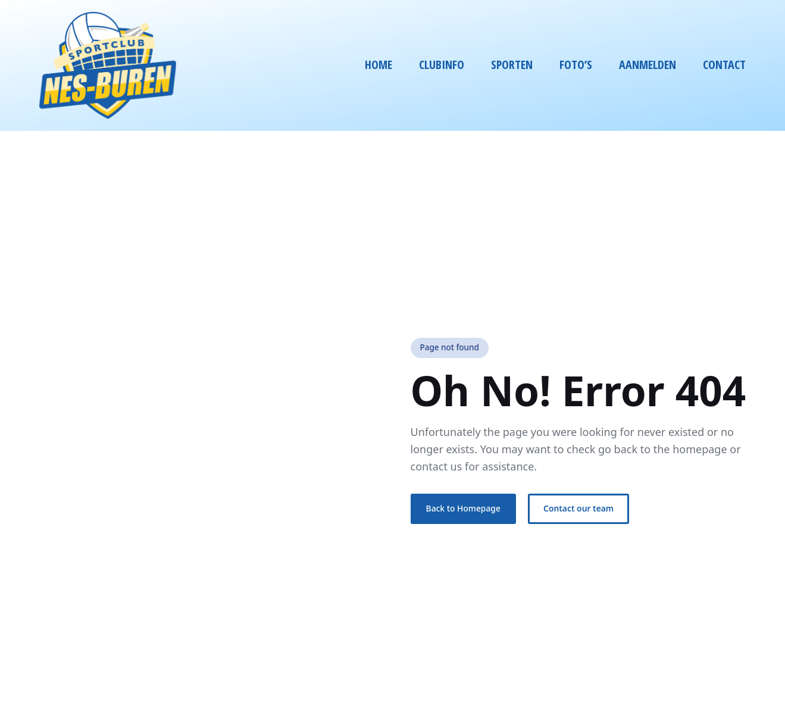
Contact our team (578, 508)
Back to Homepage (463, 508)
